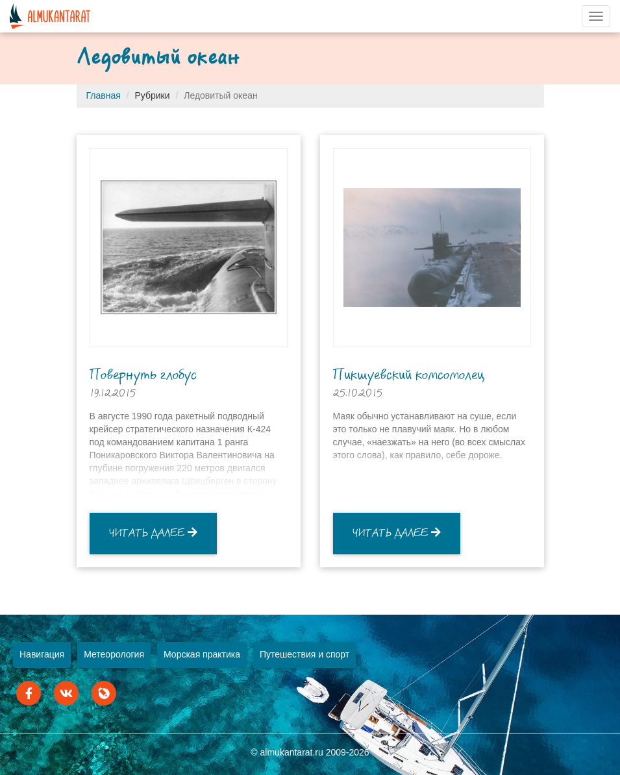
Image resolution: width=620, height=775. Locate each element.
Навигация (41, 654)
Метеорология (114, 654)
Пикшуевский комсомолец (409, 375)
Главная (103, 95)
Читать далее (153, 533)
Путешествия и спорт (304, 654)
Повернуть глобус (143, 375)
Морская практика (202, 654)
